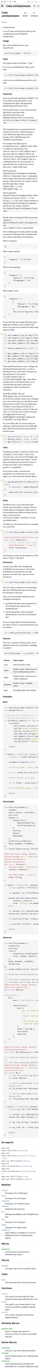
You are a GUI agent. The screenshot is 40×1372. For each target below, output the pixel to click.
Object (28, 1179)
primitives (6, 1230)
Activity (23, 1150)
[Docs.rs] (2, 1)
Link (25, 1176)
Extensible (6, 1348)
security (5, 1312)
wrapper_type (7, 1329)
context (4, 1294)
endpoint (5, 1206)
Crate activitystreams (18, 6)
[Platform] (11, 1)
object (4, 1225)
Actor (26, 1161)
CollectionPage (28, 1171)
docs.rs (29, 1)
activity (4, 1190)
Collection (26, 1166)
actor (4, 1196)
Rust (36, 1)
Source (4, 22)
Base (3, 1280)
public (4, 1302)
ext (3, 1212)
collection (5, 1201)
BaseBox (5, 1266)
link (3, 1219)
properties (6, 1249)
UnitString (5, 1361)
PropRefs (5, 1353)
